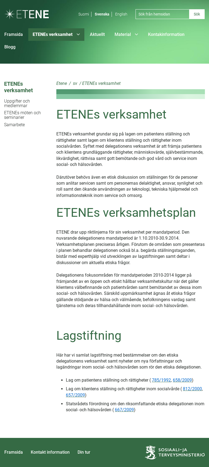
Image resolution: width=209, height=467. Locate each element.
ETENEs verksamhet (18, 87)
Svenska (102, 14)
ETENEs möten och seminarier (22, 115)
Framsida (13, 452)
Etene (61, 83)
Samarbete (14, 124)
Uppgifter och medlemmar (17, 103)
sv (74, 83)
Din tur (84, 452)
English (121, 14)
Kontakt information (50, 452)
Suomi (83, 14)
